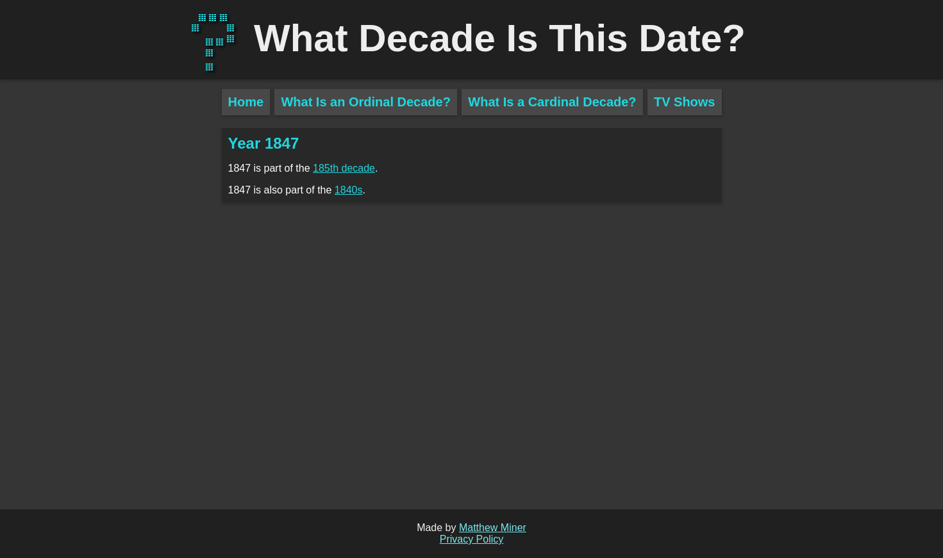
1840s (349, 190)
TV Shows (684, 102)
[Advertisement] (111, 314)
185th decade (344, 168)
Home (246, 102)
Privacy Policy (472, 539)
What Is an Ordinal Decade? (366, 102)
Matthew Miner (492, 527)
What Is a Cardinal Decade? (552, 102)
